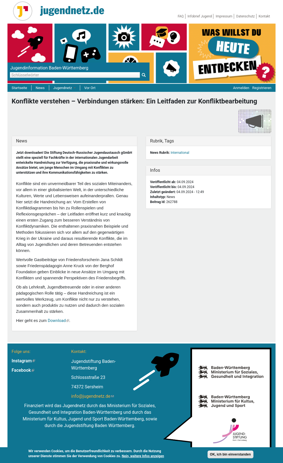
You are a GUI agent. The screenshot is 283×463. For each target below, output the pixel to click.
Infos (161, 170)
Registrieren (261, 88)
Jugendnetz (64, 88)
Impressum (224, 16)
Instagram (23, 360)
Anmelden (241, 88)
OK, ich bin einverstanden (230, 454)
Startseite (19, 88)
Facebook (23, 370)
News (40, 88)
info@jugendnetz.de (92, 396)
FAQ (181, 16)
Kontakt (264, 16)
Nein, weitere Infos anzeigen (143, 456)
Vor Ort (90, 88)
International (180, 153)
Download (58, 320)
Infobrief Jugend (200, 16)
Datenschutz (245, 16)
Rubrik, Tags (162, 141)
